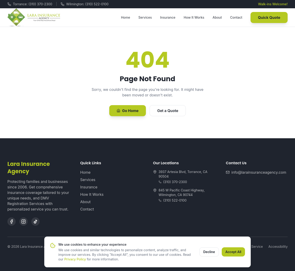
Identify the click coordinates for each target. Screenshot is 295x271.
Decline (209, 252)
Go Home (128, 110)
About (217, 17)
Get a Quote (167, 110)
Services (145, 17)
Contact (236, 17)
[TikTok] (35, 221)
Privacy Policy (75, 259)
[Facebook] (11, 221)
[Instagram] (23, 221)
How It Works (194, 17)
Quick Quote (269, 17)
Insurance (167, 17)
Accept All (233, 252)
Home (125, 17)
